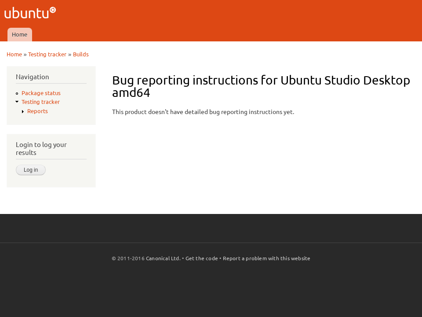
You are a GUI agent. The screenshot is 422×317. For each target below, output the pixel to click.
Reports (37, 111)
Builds (81, 54)
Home (19, 34)
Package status (41, 93)
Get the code (202, 258)
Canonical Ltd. (163, 258)
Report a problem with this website (267, 258)
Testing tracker (47, 54)
